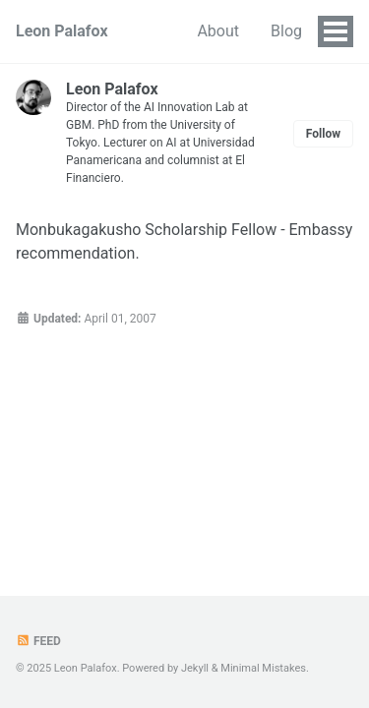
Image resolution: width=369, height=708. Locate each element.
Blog (286, 31)
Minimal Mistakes (263, 668)
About (218, 31)
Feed (38, 641)
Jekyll (195, 668)
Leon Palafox (62, 31)
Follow (323, 134)
